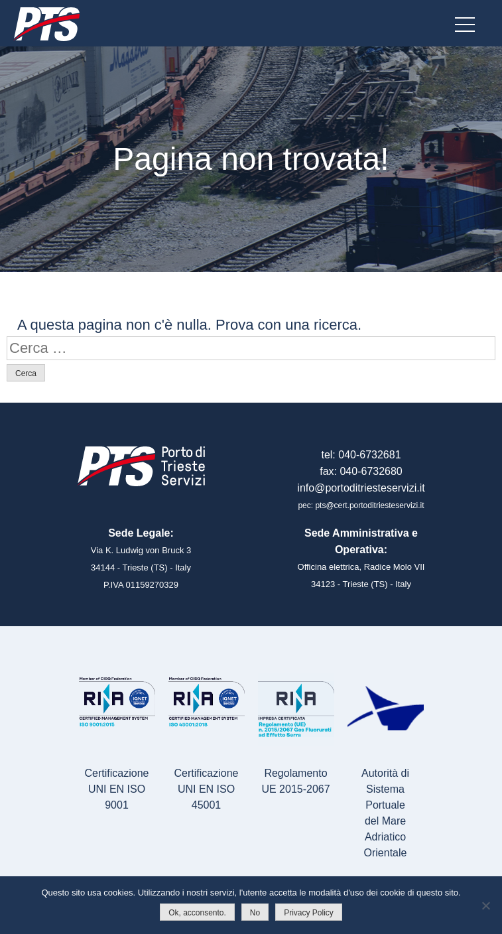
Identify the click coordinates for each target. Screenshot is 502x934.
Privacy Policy (309, 912)
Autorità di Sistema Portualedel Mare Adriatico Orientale (385, 812)
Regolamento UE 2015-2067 (295, 781)
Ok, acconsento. (197, 912)
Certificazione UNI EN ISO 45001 (206, 789)
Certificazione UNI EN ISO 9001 (117, 789)
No (255, 912)
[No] (485, 905)
